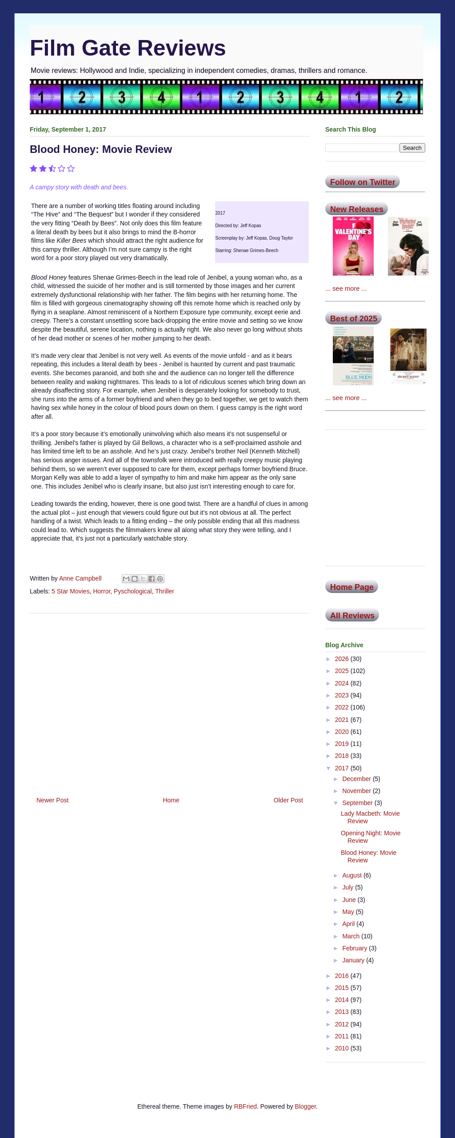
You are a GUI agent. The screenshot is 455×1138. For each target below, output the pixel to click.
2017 (343, 768)
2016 (343, 975)
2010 (343, 1048)
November (357, 790)
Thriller (164, 591)
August (352, 875)
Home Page (352, 587)
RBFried (245, 1106)
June (349, 899)
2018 (343, 755)
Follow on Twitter (362, 182)
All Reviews (352, 615)
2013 (343, 1011)
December (357, 778)
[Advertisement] (169, 701)
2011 (343, 1036)
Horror (101, 591)
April (349, 923)
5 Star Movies (71, 591)
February (355, 948)
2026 (343, 658)
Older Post (288, 800)
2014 (343, 999)
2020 (343, 731)
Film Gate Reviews (128, 48)
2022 (343, 707)
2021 (343, 719)
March (351, 936)
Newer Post (52, 800)
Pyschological (133, 591)
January (354, 960)
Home (171, 800)
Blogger (305, 1106)
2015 (343, 987)
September (358, 802)
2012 (343, 1024)
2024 (343, 683)
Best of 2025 (353, 318)
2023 (343, 695)
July (348, 887)
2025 (343, 670)
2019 (343, 743)
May (348, 911)
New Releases (356, 209)
